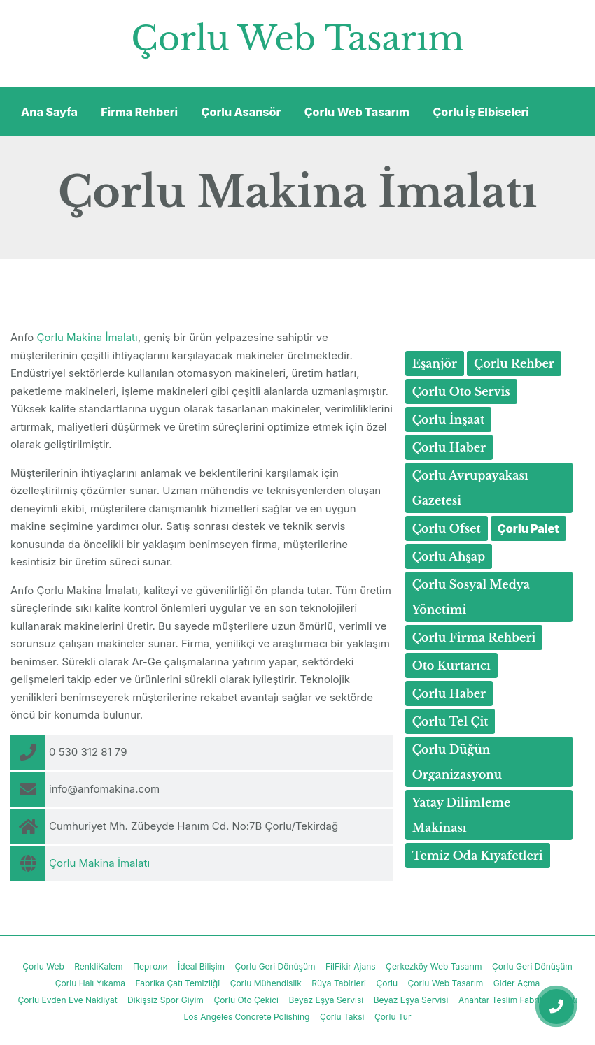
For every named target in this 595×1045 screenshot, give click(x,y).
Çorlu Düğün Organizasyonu (457, 761)
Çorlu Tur (393, 1016)
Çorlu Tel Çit (450, 721)
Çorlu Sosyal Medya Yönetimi (471, 597)
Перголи (150, 966)
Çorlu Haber (449, 447)
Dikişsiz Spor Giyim (165, 1000)
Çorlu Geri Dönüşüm (275, 966)
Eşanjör (434, 363)
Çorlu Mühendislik (266, 983)
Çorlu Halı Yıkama (90, 983)
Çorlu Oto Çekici (246, 1000)
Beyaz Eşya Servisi (326, 1000)
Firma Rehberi (139, 112)
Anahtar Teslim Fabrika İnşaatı (518, 1000)
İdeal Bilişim (201, 966)
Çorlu (387, 983)
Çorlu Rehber (514, 363)
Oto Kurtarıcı (451, 665)
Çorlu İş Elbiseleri (480, 112)
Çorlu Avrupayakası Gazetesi (470, 487)
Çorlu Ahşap (449, 556)
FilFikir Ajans (351, 966)
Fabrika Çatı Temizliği (177, 983)
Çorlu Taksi (342, 1016)
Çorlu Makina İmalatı (87, 337)
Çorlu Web (43, 966)
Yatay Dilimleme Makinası (461, 815)
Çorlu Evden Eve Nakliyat (67, 1000)
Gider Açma (516, 983)
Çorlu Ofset (446, 528)
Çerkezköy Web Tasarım (434, 966)
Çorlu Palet (528, 528)
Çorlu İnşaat (448, 419)
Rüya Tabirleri (339, 983)
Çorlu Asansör (241, 112)
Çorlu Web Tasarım (297, 38)
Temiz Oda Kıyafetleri (477, 856)
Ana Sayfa (49, 112)
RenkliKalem (98, 966)
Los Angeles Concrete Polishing (247, 1016)
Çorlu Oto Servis (461, 391)
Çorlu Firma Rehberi (474, 637)
